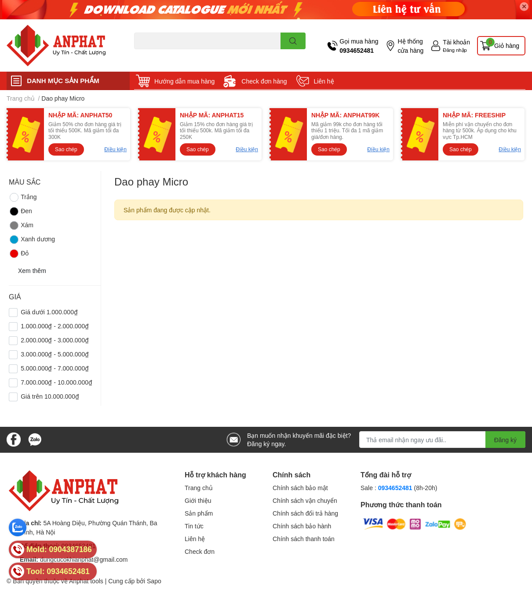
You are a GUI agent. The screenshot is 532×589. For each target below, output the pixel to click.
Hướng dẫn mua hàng (184, 81)
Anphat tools (86, 581)
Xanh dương (32, 239)
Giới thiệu (198, 500)
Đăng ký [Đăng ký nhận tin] (505, 440)
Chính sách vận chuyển (305, 500)
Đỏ (19, 253)
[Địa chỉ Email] (442, 439)
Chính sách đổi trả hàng (305, 513)
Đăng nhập (455, 50)
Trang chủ (199, 487)
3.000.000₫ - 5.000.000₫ (55, 354)
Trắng (22, 197)
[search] (293, 41)
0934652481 (356, 50)
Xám (21, 225)
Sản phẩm (199, 513)
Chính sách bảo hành (302, 526)
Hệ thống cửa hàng (410, 45)
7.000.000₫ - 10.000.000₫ (56, 382)
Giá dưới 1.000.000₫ (49, 312)
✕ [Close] (524, 6)
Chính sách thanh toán (304, 538)
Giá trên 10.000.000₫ (50, 396)
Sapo (154, 581)
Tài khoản (456, 42)
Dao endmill (148, 54)
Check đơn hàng (264, 81)
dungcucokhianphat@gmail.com (84, 559)
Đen (20, 211)
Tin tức (194, 526)
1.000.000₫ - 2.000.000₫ (55, 326)
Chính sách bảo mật (300, 487)
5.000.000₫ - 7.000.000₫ (55, 368)
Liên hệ (324, 81)
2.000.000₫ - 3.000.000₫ (55, 340)
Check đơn (200, 551)
